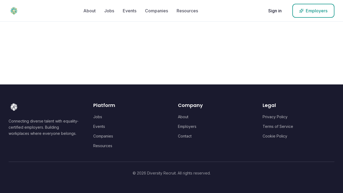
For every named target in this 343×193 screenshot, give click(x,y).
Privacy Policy (275, 116)
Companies (156, 10)
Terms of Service (278, 126)
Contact (185, 136)
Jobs (109, 10)
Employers (187, 126)
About (89, 10)
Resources (187, 10)
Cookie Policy (275, 136)
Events (129, 10)
